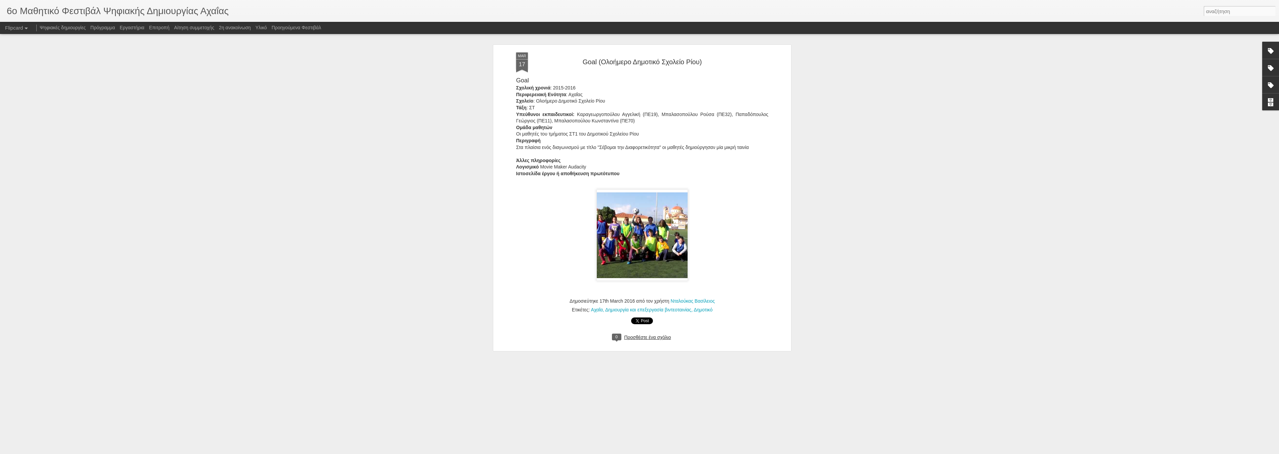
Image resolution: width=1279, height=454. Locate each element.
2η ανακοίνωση (235, 27)
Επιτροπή (159, 27)
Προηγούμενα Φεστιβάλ (296, 27)
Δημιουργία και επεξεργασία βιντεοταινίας (648, 121)
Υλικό (261, 27)
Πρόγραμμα (102, 27)
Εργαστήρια (132, 27)
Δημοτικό (703, 121)
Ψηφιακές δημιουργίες (63, 27)
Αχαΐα (597, 121)
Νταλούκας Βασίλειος (693, 112)
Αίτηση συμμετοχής (194, 27)
